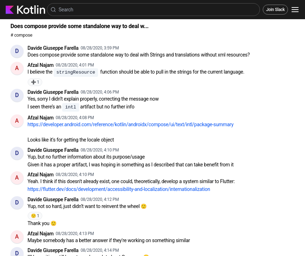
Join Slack (275, 9)
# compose (21, 35)
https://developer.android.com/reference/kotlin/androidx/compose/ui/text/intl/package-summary (131, 124)
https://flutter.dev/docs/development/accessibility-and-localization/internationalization (119, 189)
